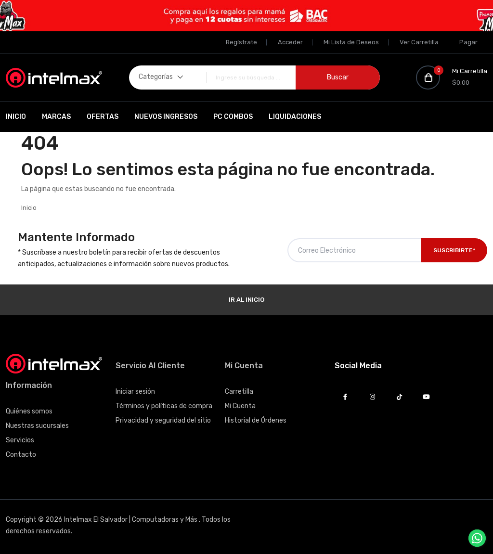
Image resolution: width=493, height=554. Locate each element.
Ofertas (102, 117)
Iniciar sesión (135, 391)
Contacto (21, 455)
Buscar (338, 77)
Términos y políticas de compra (164, 406)
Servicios (20, 440)
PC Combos (233, 117)
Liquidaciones (295, 117)
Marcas (56, 117)
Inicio (16, 117)
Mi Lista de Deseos (351, 42)
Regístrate (241, 42)
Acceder (290, 42)
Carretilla (239, 391)
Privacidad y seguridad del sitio (163, 420)
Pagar (468, 42)
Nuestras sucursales (37, 426)
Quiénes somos (29, 411)
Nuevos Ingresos (165, 117)
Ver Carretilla (419, 42)
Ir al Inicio (246, 299)
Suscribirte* (454, 250)
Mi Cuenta (240, 406)
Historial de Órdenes (255, 420)
